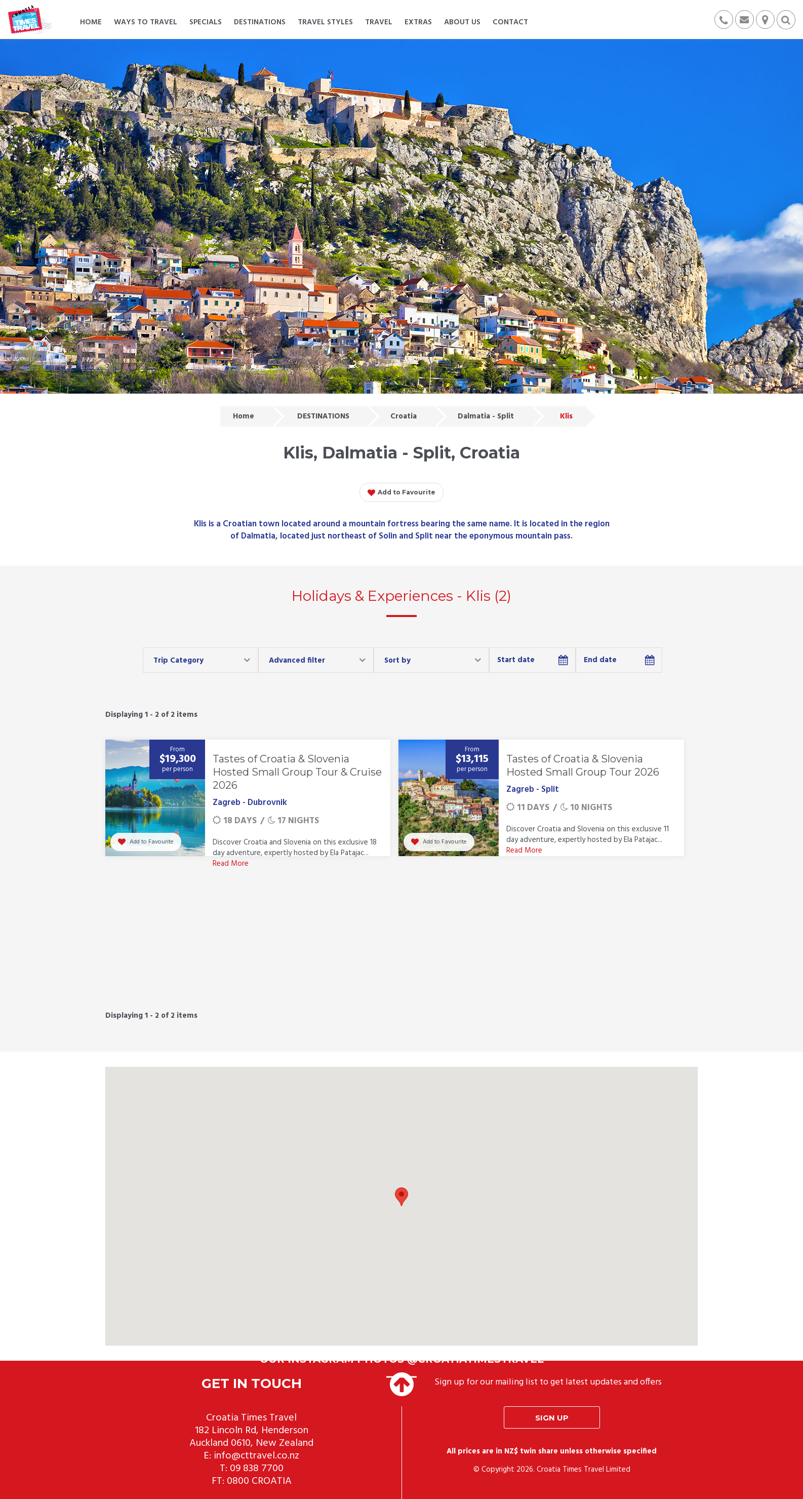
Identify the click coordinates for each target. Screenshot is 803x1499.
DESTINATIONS (323, 416)
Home (243, 416)
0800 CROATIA (259, 1481)
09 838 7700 (257, 1468)
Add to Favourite (401, 493)
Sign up (552, 1418)
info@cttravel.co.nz (256, 1456)
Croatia (403, 416)
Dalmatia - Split (486, 416)
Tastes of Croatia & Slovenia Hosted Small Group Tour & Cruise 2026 (297, 772)
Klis (566, 416)
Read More (231, 864)
